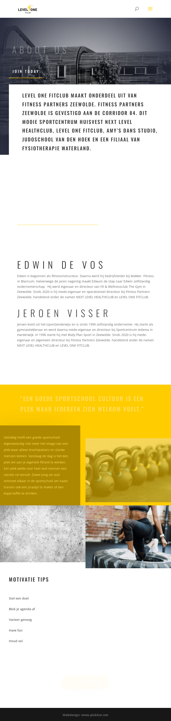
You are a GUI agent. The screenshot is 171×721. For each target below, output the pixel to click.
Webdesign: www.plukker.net (85, 715)
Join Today (25, 71)
